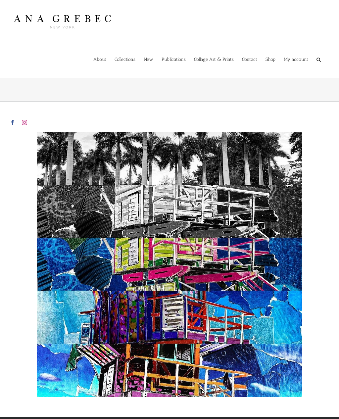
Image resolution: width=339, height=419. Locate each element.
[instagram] (24, 122)
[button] (318, 59)
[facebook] (12, 122)
